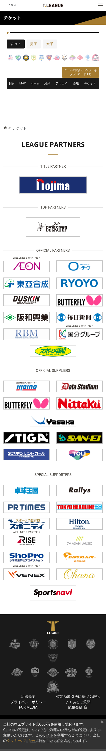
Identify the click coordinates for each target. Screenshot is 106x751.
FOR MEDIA (28, 707)
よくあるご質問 (78, 702)
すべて (15, 44)
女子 (49, 44)
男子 (33, 44)
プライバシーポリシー (28, 702)
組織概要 (28, 696)
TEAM (12, 5)
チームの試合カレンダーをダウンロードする (80, 72)
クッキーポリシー (21, 740)
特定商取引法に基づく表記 (77, 696)
